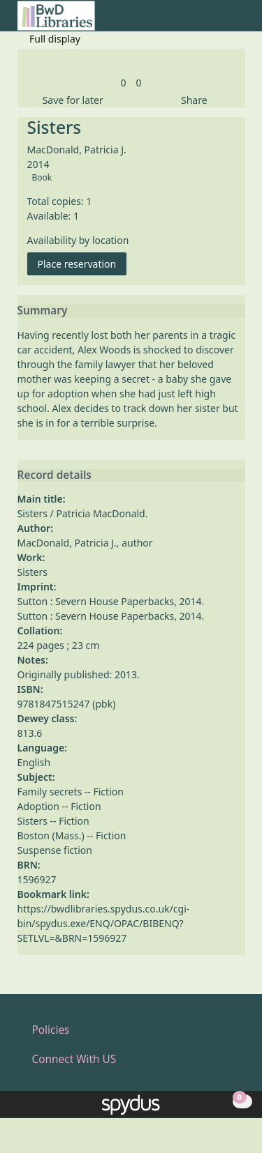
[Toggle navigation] (238, 21)
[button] (221, 21)
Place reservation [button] (82, 263)
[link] (123, 82)
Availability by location (78, 240)
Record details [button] (54, 475)
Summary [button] (42, 311)
